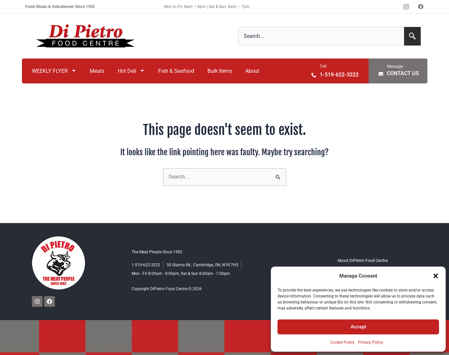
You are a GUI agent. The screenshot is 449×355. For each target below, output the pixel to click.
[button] (435, 276)
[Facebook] (421, 7)
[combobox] (321, 36)
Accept (358, 327)
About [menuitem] (252, 71)
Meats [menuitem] (97, 71)
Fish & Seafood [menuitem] (176, 71)
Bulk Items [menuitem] (219, 71)
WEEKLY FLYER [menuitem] (54, 71)
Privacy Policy (370, 342)
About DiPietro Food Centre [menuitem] (362, 260)
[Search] (412, 36)
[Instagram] (406, 7)
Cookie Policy (342, 342)
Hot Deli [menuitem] (131, 71)
